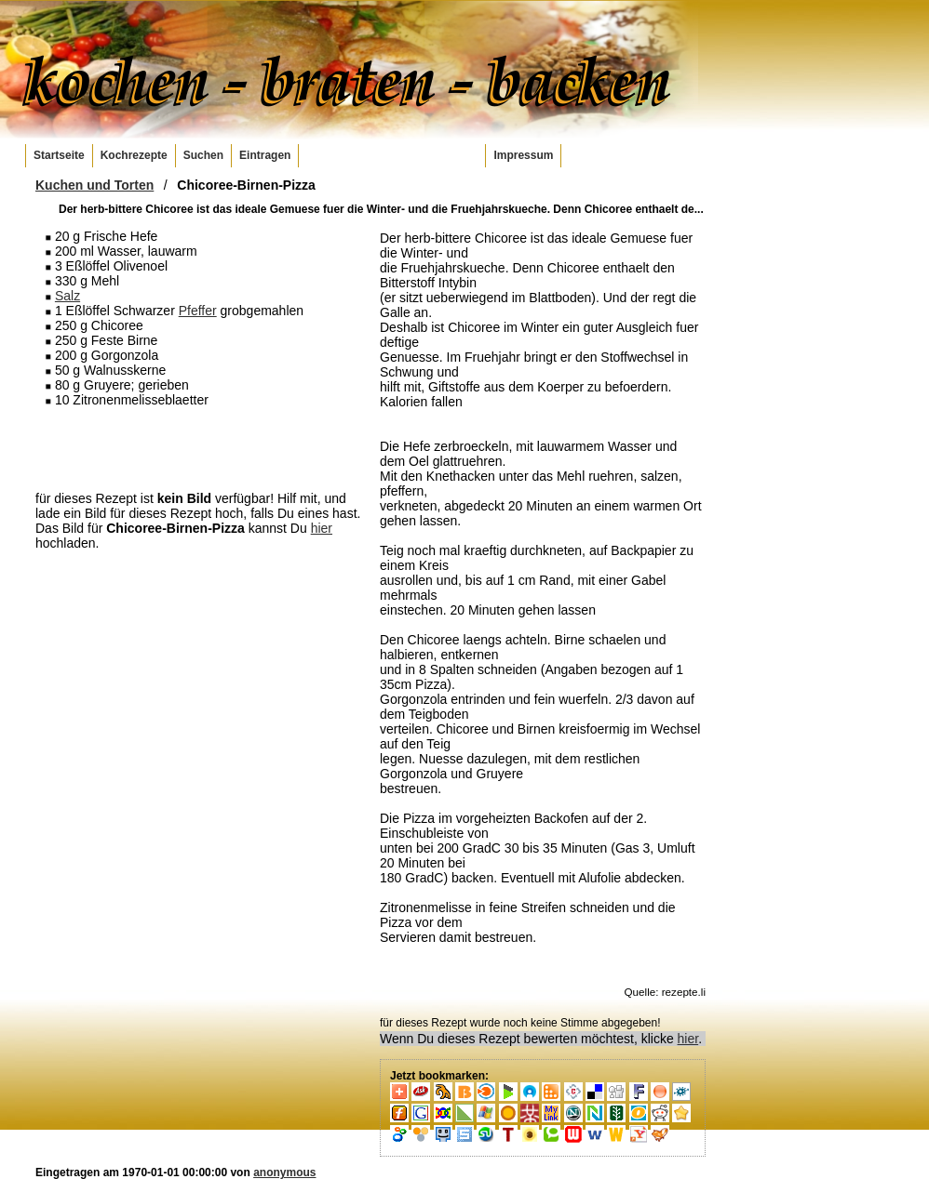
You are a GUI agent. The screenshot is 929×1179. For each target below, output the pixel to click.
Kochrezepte (134, 155)
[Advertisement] (198, 448)
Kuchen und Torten (94, 185)
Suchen (203, 155)
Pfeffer (198, 310)
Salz (67, 295)
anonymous (284, 1172)
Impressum (523, 155)
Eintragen (264, 155)
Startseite (59, 155)
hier (321, 528)
